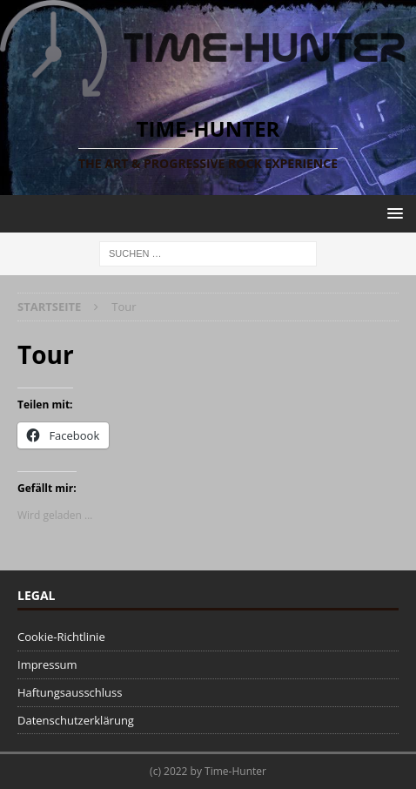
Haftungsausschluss (69, 692)
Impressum (47, 664)
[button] (392, 212)
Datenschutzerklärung (75, 720)
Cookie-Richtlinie (61, 636)
